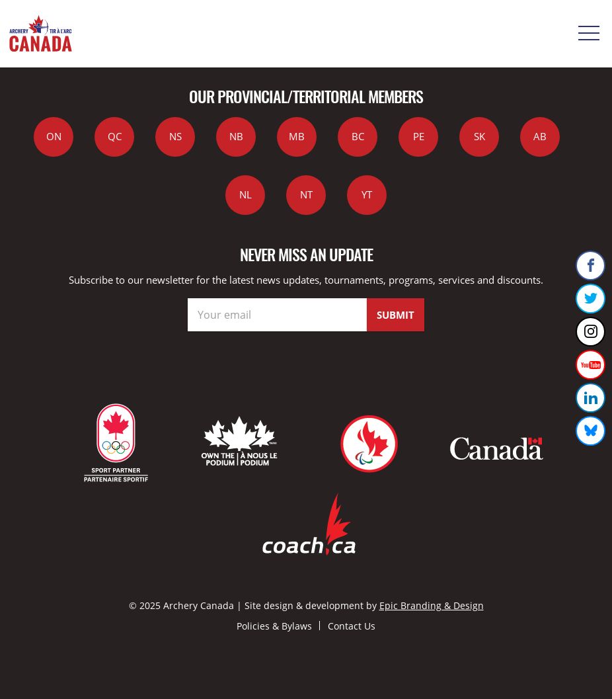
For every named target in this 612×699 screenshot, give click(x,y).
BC (358, 136)
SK (479, 136)
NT (306, 194)
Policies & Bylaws (274, 626)
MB (297, 136)
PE (418, 136)
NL (245, 194)
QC (115, 136)
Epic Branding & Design (431, 605)
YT (367, 194)
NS (175, 136)
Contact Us (351, 626)
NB (236, 136)
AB (540, 136)
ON (53, 136)
